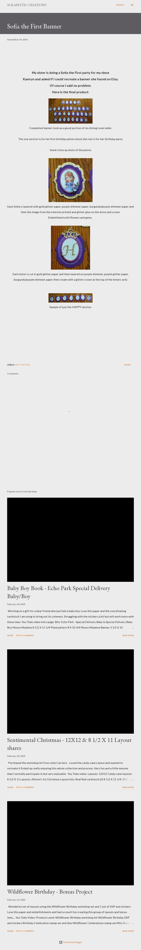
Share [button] (127, 365)
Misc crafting (22, 365)
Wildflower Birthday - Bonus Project (49, 891)
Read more (128, 635)
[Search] (120, 5)
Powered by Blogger (70, 942)
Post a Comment (25, 635)
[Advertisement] (70, 466)
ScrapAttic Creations (26, 5)
